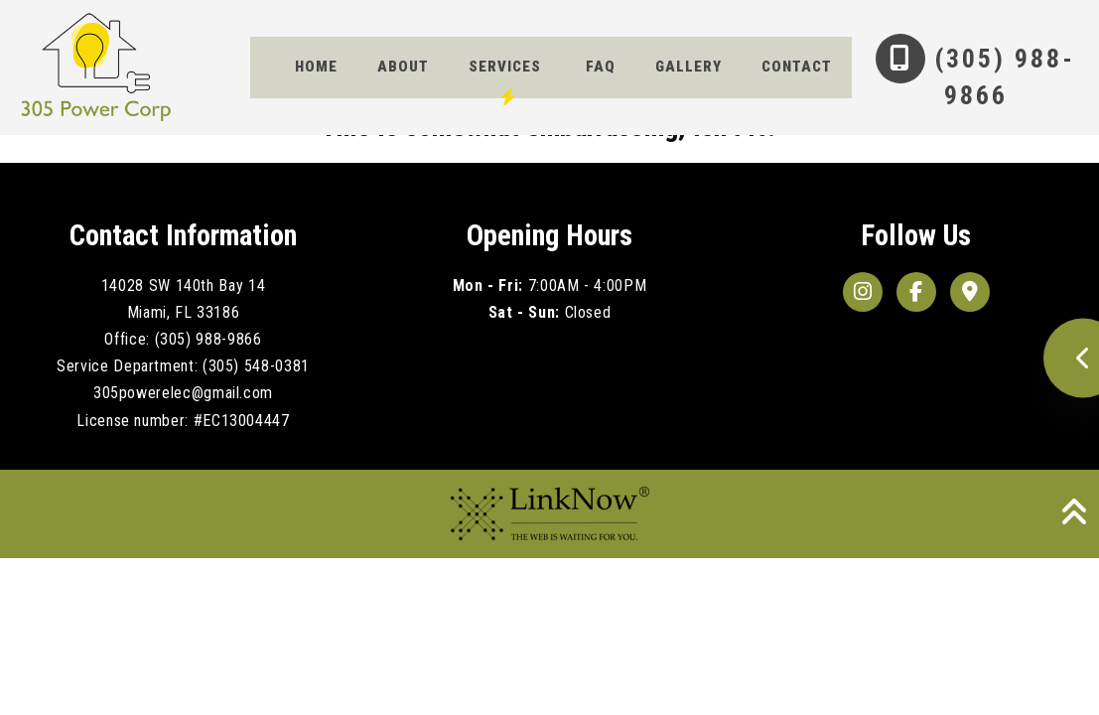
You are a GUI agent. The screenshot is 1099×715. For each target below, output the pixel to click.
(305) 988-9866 (961, 77)
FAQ (601, 73)
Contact (330, 118)
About (403, 73)
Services (505, 73)
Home (316, 73)
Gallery (688, 73)
